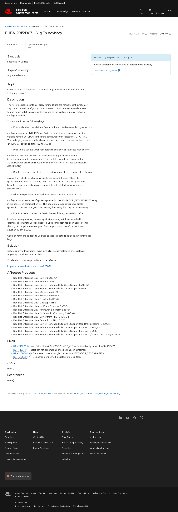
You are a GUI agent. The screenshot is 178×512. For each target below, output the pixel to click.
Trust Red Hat (68, 437)
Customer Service (13, 453)
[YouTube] (127, 418)
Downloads (25, 3)
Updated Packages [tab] (37, 44)
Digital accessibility (81, 506)
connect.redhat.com (99, 448)
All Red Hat (159, 11)
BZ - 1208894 (20, 353)
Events (42, 493)
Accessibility (67, 448)
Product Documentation (16, 459)
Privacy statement (22, 506)
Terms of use (39, 506)
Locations (52, 493)
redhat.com (95, 437)
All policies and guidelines (59, 506)
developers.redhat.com (101, 442)
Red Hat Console (42, 3)
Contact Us (38, 437)
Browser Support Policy (72, 442)
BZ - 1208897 (20, 356)
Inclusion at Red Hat (101, 493)
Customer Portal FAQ (43, 442)
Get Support (59, 3)
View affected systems (106, 70)
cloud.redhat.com (98, 453)
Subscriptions (11, 3)
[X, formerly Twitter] (141, 418)
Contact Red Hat (67, 493)
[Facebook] (134, 418)
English (150, 11)
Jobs (33, 493)
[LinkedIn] (120, 418)
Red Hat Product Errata (16, 26)
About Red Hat (21, 493)
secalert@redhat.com (43, 393)
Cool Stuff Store (120, 493)
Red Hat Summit (22, 496)
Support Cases (11, 448)
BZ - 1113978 (19, 346)
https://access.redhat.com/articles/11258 (28, 266)
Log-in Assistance (41, 448)
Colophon (66, 459)
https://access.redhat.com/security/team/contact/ (97, 393)
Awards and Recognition (73, 453)
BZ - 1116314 (19, 349)
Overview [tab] (12, 44)
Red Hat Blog (83, 493)
